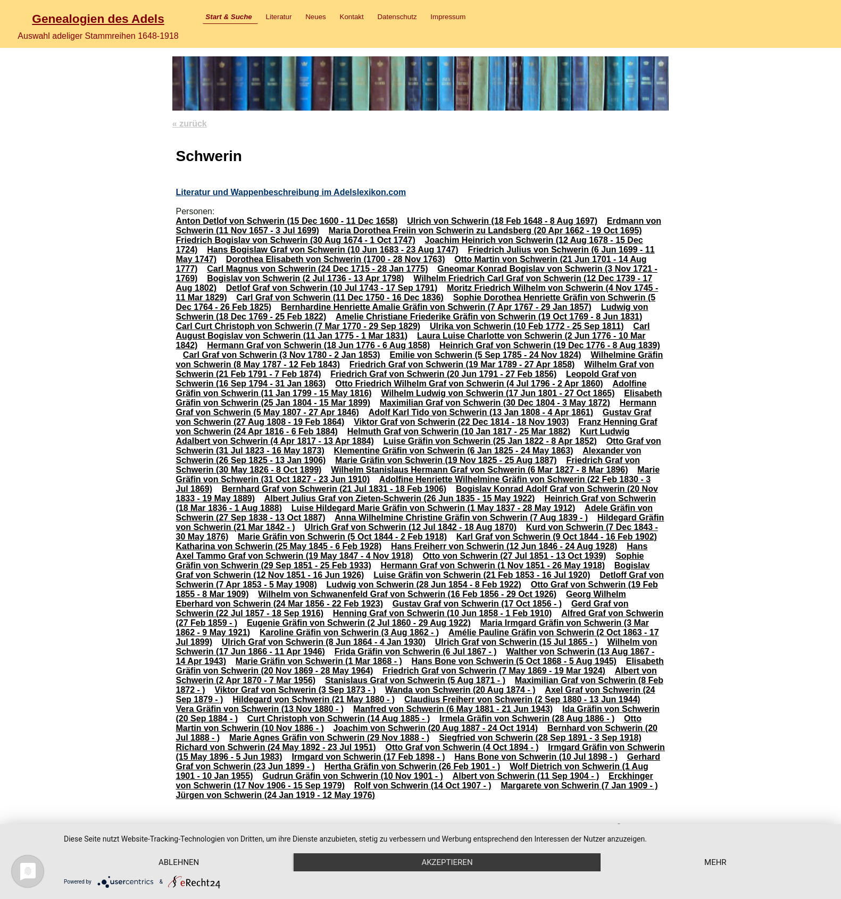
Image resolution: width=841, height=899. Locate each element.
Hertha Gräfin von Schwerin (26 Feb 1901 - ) (412, 766)
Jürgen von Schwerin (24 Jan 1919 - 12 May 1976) (275, 795)
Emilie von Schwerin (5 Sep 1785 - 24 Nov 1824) (485, 354)
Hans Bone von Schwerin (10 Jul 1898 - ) (536, 756)
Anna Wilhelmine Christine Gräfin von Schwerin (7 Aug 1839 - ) (461, 517)
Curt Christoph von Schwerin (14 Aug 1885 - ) (338, 718)
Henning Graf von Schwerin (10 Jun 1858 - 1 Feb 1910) (442, 613)
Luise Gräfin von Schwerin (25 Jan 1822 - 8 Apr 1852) (490, 441)
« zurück (189, 123)
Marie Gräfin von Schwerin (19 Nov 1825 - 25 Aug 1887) (445, 460)
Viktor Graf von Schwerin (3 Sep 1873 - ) (295, 689)
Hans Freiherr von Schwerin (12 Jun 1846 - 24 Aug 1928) (504, 546)
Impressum (447, 17)
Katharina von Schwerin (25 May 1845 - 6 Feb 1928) (278, 546)
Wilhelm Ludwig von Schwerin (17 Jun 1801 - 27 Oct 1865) (497, 393)
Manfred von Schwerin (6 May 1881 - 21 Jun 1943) (453, 708)
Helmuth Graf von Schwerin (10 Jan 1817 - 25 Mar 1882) (459, 431)
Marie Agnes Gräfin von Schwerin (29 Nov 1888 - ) (329, 737)
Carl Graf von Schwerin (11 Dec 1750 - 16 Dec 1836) (340, 297)
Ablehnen (179, 862)
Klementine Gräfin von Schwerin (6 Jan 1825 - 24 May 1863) (453, 450)
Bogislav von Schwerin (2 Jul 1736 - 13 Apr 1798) (305, 278)
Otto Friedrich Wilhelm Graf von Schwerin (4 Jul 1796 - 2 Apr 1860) (469, 383)
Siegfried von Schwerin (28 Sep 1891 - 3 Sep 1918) (540, 737)
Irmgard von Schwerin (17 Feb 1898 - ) (368, 756)
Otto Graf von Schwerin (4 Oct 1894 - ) (461, 747)
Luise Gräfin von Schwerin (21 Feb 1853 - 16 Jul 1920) (481, 574)
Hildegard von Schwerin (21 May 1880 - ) (313, 699)
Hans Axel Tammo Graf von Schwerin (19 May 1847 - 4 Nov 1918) (411, 551)
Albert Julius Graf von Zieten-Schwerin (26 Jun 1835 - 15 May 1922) (399, 498)
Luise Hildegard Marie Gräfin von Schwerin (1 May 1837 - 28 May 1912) (434, 507)
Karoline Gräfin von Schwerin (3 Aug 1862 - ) (349, 632)
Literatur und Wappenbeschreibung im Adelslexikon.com (291, 192)
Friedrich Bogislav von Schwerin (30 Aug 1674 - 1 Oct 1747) (295, 240)
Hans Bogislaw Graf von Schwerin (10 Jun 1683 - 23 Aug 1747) (332, 249)
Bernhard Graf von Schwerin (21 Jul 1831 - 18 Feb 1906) (334, 488)
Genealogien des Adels (98, 19)
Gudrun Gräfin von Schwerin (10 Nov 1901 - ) (352, 775)
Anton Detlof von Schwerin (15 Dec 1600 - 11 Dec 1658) (286, 220)
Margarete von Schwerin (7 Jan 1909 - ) (579, 785)
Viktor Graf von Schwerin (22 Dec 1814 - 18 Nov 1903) (461, 421)
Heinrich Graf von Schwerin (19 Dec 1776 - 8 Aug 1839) (549, 345)
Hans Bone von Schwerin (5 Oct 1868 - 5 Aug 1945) (514, 661)
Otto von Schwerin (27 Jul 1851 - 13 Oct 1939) (514, 555)
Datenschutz (397, 17)
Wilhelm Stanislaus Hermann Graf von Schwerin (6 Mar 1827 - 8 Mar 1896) (479, 469)
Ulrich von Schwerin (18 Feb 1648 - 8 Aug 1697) (502, 220)
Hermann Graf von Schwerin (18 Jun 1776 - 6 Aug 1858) (318, 345)
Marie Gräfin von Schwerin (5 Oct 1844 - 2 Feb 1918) (342, 536)
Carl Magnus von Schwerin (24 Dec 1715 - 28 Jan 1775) (317, 268)
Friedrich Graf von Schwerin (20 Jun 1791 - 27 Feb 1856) (443, 374)
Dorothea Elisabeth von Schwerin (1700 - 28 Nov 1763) (335, 259)
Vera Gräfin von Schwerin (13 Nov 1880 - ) (260, 708)
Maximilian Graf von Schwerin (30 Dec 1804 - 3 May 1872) (495, 402)
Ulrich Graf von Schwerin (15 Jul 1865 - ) (516, 641)
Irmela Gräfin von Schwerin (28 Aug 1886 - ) (526, 718)
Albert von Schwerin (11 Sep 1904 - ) (526, 775)
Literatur (279, 17)
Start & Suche (228, 17)
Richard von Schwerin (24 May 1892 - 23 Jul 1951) (276, 747)
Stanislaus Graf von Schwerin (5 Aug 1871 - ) (415, 680)
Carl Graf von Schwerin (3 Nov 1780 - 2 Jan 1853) (281, 354)
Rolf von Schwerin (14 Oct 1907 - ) (423, 785)
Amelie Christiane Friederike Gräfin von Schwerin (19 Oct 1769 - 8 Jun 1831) (489, 316)
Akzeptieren (446, 862)
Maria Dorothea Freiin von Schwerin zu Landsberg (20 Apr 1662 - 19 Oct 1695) (485, 230)
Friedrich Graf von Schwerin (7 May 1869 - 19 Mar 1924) (493, 670)
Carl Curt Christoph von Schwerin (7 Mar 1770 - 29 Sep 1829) (298, 326)
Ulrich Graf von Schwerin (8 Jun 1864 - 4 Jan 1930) (324, 641)
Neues (315, 17)
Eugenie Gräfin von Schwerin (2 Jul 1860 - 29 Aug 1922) (359, 622)
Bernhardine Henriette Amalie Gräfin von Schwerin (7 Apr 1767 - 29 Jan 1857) (436, 307)
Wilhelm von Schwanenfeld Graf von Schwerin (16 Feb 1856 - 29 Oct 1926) (407, 594)
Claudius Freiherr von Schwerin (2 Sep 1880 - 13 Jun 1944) (522, 699)
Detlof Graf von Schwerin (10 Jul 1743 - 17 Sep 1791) (331, 287)
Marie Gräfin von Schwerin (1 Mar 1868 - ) (319, 661)
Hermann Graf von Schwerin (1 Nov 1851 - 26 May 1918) (493, 565)
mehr (715, 862)
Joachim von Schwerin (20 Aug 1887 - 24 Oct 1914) (436, 728)
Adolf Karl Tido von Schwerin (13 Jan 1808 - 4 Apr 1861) (481, 412)
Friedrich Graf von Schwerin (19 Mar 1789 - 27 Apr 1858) (462, 364)
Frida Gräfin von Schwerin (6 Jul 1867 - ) (416, 651)
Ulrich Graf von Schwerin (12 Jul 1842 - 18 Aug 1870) (410, 527)
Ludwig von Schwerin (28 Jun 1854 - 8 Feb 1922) (424, 584)
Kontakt (352, 17)
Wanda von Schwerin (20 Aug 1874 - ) (460, 689)
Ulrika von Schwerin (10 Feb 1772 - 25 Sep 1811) (527, 326)
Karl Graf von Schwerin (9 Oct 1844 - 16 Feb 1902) (556, 536)
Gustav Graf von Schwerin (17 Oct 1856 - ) (477, 603)
